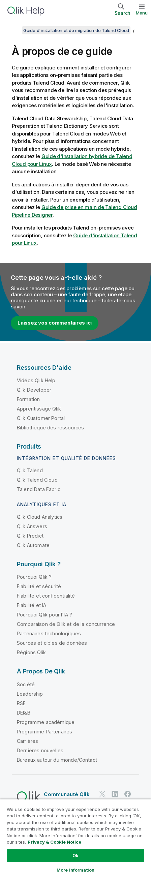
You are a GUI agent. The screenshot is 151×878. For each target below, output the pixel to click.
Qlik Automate (33, 545)
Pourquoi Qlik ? (34, 577)
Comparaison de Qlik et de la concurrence (66, 624)
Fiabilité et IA (31, 605)
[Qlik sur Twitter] (102, 794)
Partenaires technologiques (49, 633)
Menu (142, 13)
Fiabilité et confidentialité (46, 596)
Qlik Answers (32, 526)
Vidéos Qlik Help (36, 380)
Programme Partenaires (44, 731)
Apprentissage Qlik (39, 409)
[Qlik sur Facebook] (128, 794)
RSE (21, 703)
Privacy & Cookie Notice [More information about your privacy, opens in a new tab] (54, 842)
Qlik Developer (34, 390)
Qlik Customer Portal (41, 418)
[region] (75, 838)
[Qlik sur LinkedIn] (115, 794)
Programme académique (45, 722)
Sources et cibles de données (52, 643)
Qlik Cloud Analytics (39, 517)
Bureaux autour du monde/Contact (57, 760)
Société (26, 684)
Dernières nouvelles (40, 750)
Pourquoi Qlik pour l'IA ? (44, 614)
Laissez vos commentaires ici (55, 323)
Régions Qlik (31, 652)
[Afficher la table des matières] (13, 30)
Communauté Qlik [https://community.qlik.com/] (66, 794)
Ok (75, 855)
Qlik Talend (30, 470)
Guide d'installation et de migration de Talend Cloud (76, 30)
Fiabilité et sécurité (39, 586)
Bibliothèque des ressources (50, 427)
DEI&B (23, 713)
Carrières (27, 741)
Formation (28, 399)
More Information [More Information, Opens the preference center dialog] (75, 870)
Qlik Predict (30, 536)
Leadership (30, 694)
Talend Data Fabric (38, 489)
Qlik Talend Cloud (37, 480)
